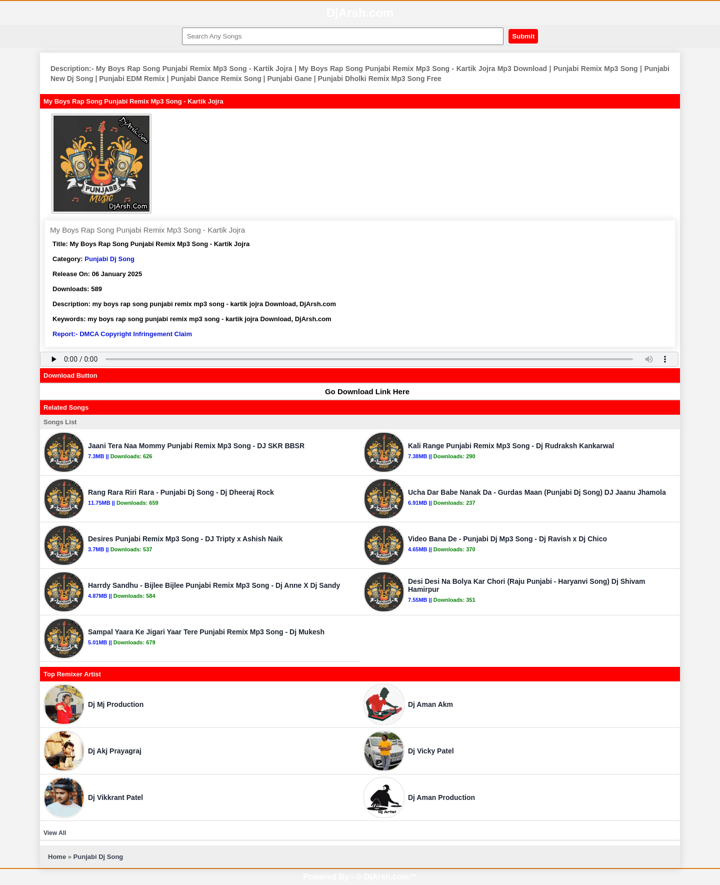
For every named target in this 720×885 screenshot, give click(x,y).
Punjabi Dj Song (109, 259)
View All (55, 832)
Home (57, 856)
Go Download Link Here (363, 391)
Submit (523, 36)
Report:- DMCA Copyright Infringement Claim (122, 334)
